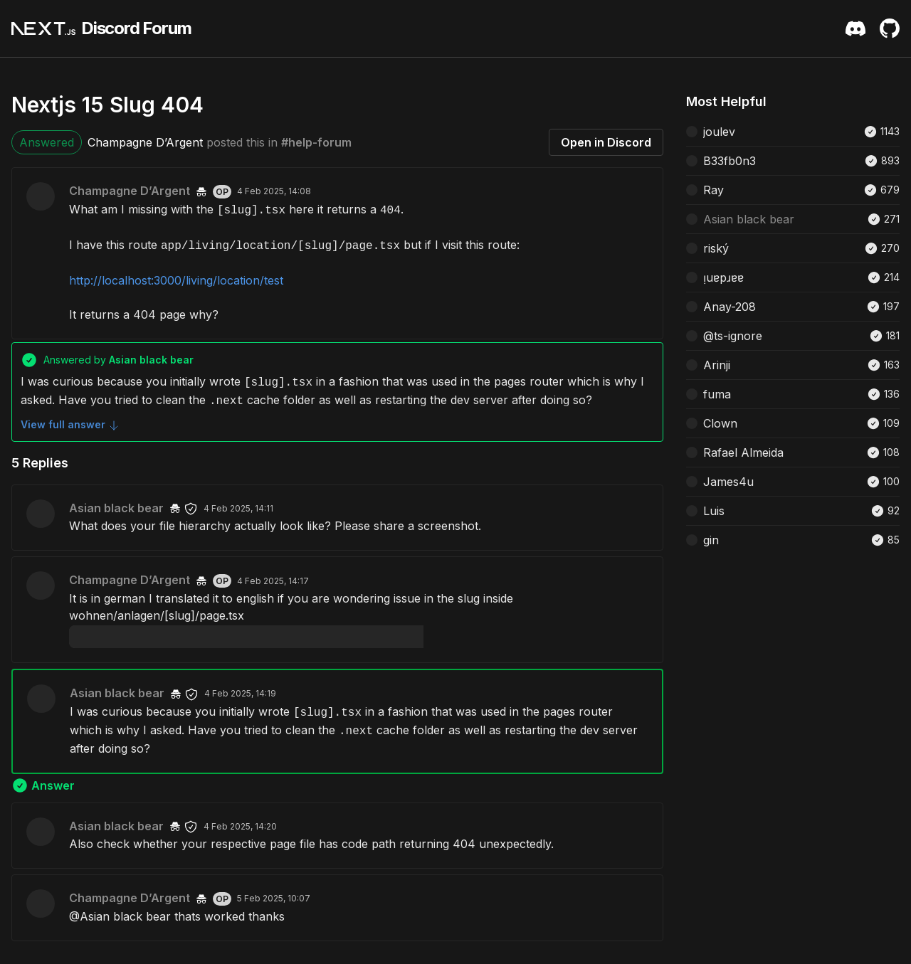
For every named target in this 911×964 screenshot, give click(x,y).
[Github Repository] (890, 28)
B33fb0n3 (729, 161)
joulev (719, 132)
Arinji (716, 365)
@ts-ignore (732, 336)
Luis (714, 511)
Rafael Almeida (743, 452)
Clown (720, 423)
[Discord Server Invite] (855, 28)
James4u (728, 482)
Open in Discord (606, 142)
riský (716, 248)
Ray (713, 190)
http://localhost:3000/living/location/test (176, 280)
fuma (717, 394)
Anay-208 (729, 307)
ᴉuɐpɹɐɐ (723, 277)
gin (711, 540)
